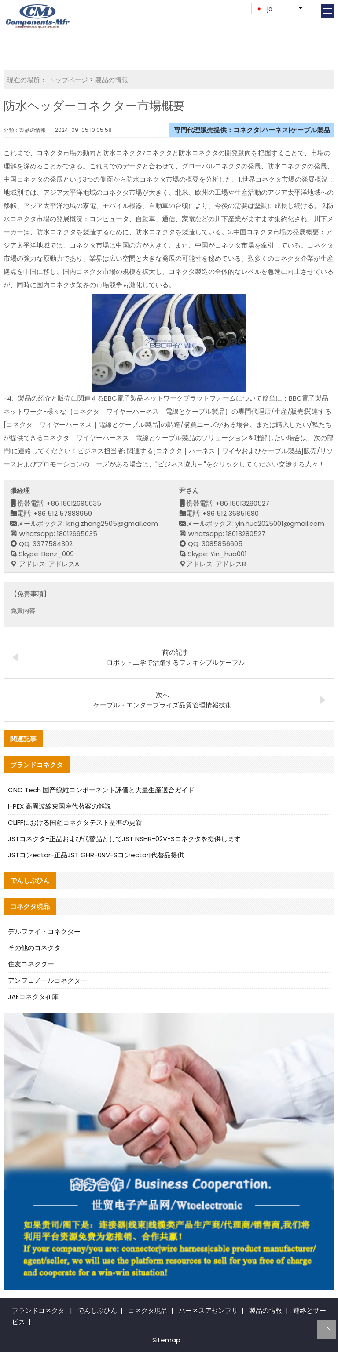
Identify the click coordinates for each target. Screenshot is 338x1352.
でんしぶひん (97, 1310)
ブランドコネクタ (38, 1310)
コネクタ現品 (148, 1310)
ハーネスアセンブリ (208, 1310)
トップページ (68, 79)
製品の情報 (111, 79)
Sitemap (166, 1340)
